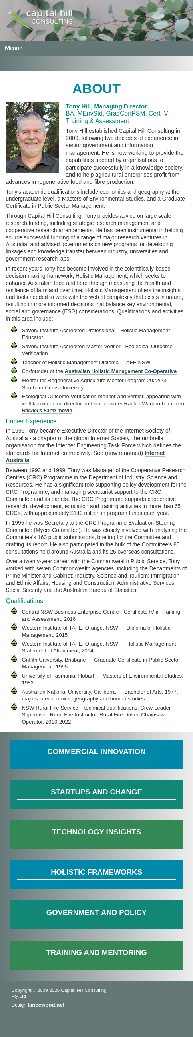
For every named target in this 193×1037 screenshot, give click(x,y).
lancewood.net (46, 1005)
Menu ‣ (13, 48)
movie (47, 410)
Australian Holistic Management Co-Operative (121, 371)
